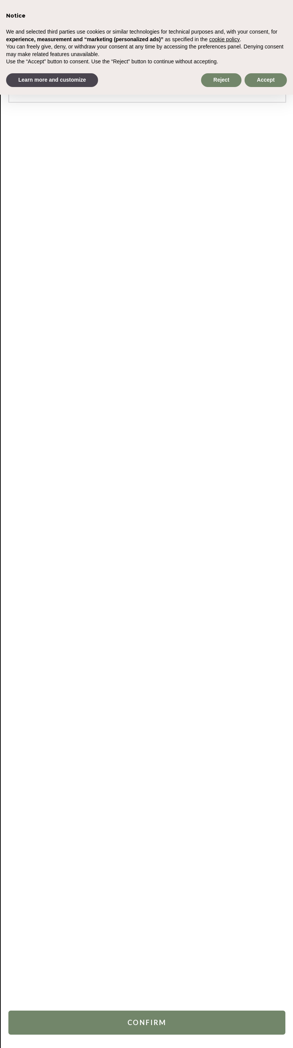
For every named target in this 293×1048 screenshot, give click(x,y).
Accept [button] (266, 80)
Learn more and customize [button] (52, 80)
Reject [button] (221, 80)
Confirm (147, 1022)
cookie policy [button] (224, 39)
